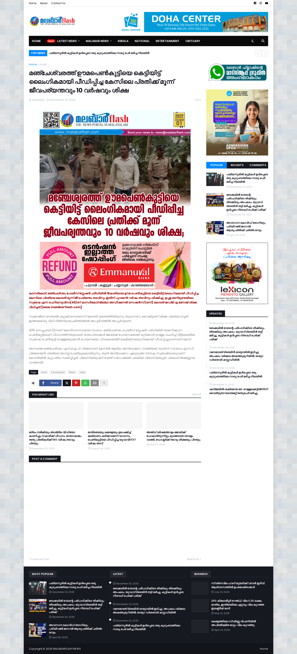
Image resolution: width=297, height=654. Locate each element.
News (72, 372)
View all (196, 394)
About (43, 3)
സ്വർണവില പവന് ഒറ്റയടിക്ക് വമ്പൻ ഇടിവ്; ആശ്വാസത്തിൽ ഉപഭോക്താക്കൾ (238, 585)
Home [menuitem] (36, 41)
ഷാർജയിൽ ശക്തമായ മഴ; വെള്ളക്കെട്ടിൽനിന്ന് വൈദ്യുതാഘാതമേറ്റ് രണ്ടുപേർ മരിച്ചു (238, 391)
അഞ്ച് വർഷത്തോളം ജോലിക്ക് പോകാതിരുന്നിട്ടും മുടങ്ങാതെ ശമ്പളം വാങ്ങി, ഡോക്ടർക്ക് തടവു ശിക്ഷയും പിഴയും (173, 436)
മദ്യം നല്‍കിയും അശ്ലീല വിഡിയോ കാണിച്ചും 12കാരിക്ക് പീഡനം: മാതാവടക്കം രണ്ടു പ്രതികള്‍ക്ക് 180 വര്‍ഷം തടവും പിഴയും (55, 438)
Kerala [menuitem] (123, 41)
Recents (237, 165)
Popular (216, 165)
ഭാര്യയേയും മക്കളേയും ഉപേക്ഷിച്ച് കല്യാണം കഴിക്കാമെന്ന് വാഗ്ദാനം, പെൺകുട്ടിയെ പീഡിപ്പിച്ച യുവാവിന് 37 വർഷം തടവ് (112, 438)
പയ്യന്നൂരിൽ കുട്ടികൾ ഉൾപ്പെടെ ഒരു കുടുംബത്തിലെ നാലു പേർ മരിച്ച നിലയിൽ (99, 53)
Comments (258, 165)
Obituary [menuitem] (192, 41)
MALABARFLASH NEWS (67, 649)
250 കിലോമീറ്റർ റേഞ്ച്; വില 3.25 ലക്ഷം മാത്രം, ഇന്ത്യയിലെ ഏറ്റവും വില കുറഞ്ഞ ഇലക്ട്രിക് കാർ (237, 604)
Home (32, 3)
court (43, 64)
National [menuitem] (142, 41)
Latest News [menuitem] (67, 41)
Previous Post (40, 559)
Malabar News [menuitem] (97, 41)
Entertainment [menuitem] (167, 41)
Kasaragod (58, 372)
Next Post (193, 559)
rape (82, 372)
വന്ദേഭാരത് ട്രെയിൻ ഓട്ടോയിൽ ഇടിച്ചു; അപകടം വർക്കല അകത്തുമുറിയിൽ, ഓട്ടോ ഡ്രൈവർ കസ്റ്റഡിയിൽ (236, 356)
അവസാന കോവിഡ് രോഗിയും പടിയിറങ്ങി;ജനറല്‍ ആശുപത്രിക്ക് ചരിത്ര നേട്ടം (245, 226)
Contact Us (58, 3)
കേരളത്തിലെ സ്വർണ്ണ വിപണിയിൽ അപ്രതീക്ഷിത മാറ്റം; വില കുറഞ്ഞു (233, 623)
